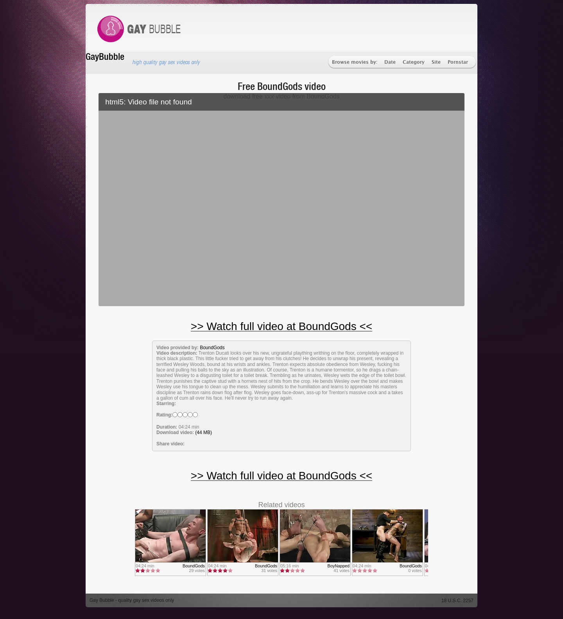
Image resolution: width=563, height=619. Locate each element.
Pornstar (458, 62)
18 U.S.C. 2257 (457, 600)
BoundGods (212, 347)
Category (414, 62)
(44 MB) (203, 432)
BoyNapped (339, 565)
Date (390, 62)
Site (436, 62)
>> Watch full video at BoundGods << (281, 326)
